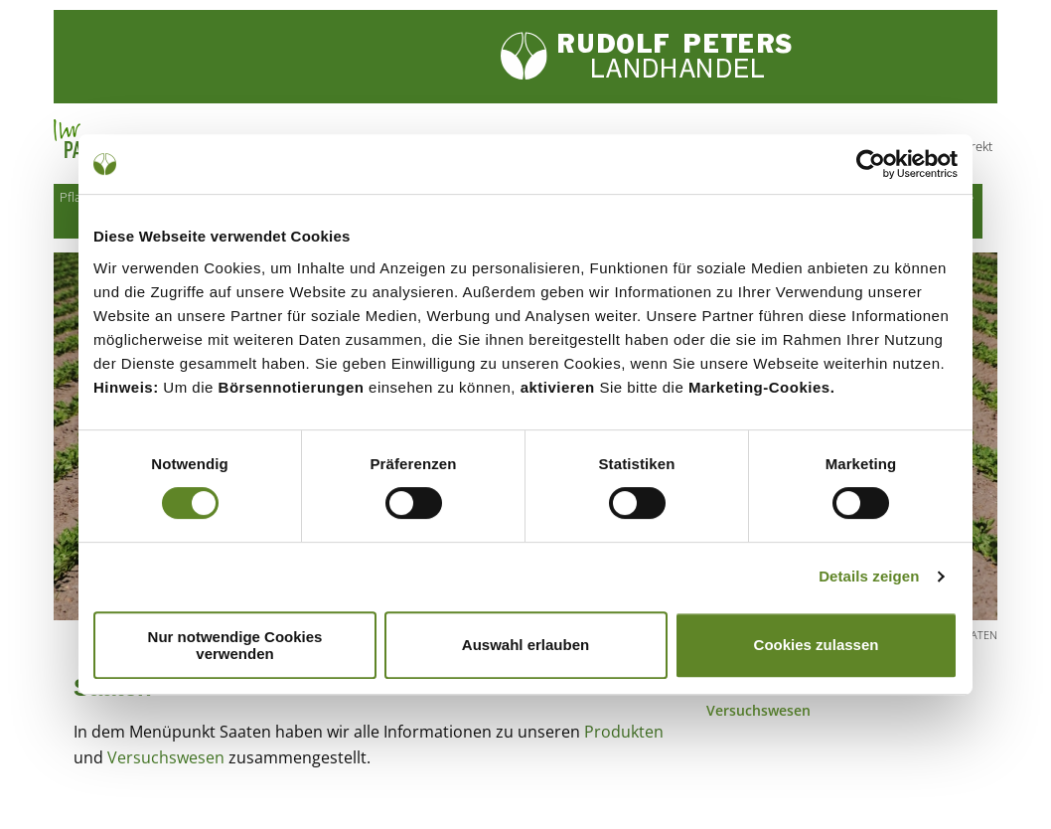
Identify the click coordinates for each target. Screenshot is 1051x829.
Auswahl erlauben (525, 644)
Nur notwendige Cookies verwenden (235, 645)
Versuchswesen (166, 760)
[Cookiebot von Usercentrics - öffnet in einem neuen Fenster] (871, 164)
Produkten (624, 735)
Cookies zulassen (816, 644)
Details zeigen (869, 576)
